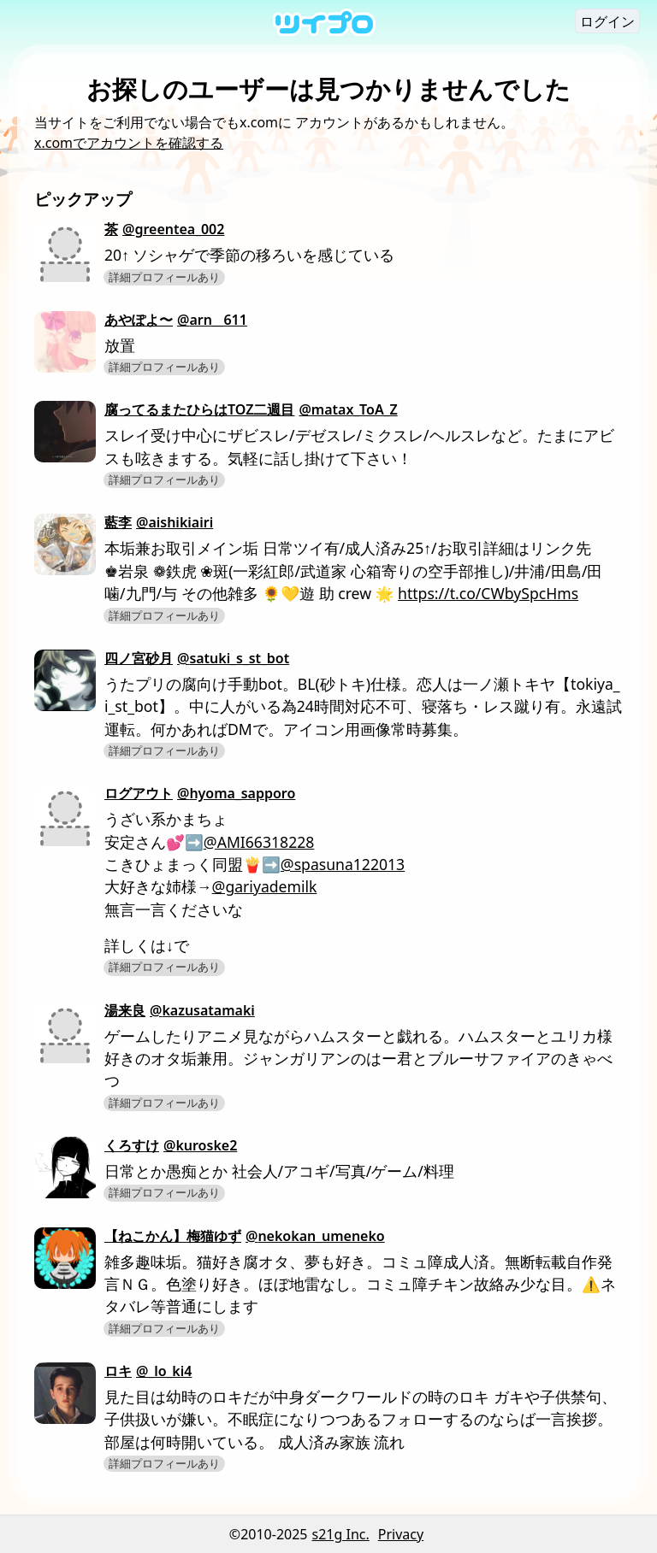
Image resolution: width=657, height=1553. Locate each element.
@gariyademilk (264, 886)
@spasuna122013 (343, 864)
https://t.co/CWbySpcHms (488, 593)
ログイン (607, 21)
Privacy (400, 1534)
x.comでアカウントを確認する (128, 142)
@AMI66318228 (259, 842)
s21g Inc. (341, 1534)
